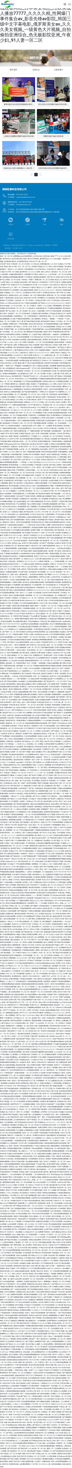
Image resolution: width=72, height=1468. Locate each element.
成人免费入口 (23, 1151)
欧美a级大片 (30, 613)
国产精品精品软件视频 (22, 347)
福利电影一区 (10, 663)
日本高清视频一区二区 (31, 955)
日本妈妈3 (15, 1193)
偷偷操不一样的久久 (7, 269)
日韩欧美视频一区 (61, 561)
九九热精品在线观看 (58, 757)
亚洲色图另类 (9, 480)
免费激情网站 (57, 694)
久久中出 (37, 512)
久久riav (12, 452)
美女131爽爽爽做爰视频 (58, 624)
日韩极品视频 (46, 668)
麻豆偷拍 (63, 914)
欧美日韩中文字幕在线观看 (43, 713)
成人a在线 (35, 715)
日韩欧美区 (32, 415)
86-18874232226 (25, 202)
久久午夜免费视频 (31, 379)
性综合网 (51, 1255)
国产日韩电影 (37, 1318)
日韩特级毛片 (44, 282)
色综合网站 (44, 449)
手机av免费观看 (37, 1148)
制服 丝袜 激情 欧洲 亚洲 (53, 527)
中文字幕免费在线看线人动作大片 (42, 1268)
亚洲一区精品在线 (48, 1018)
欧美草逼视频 (25, 530)
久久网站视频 (62, 457)
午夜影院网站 (50, 514)
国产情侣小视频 (13, 1459)
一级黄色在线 (60, 1266)
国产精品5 (11, 642)
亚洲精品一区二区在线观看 (56, 423)
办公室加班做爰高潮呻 (36, 548)
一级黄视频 (41, 663)
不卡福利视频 (39, 851)
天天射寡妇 (10, 300)
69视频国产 (45, 809)
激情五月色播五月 (47, 673)
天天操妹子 (32, 799)
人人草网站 (37, 731)
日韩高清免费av (57, 441)
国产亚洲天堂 (31, 645)
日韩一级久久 (20, 593)
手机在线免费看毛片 (25, 428)
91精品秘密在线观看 (53, 1117)
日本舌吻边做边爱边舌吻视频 (28, 626)
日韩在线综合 (29, 483)
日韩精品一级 (27, 295)
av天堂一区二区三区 (38, 1307)
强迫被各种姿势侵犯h (16, 754)
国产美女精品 (53, 747)
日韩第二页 (9, 279)
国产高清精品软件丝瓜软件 (24, 1122)
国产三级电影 (65, 668)
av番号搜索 (41, 653)
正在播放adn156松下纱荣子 (32, 292)
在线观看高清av (25, 1088)
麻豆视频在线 (26, 585)
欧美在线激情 (58, 426)
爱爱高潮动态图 (9, 666)
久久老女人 (45, 989)
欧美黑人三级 (27, 882)
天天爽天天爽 (36, 786)
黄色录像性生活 (65, 1310)
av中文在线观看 (34, 668)
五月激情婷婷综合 (20, 1120)
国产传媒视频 (49, 867)
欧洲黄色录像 (24, 360)
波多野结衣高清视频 (51, 363)
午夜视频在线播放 (28, 950)
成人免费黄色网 (61, 1062)
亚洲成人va (60, 326)
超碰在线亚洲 (57, 916)
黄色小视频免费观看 (41, 1026)
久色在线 (45, 465)
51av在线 (16, 1414)
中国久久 (56, 827)
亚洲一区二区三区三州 (47, 1435)
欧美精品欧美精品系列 (44, 1380)
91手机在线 (55, 300)
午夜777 (5, 1010)
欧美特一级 (40, 707)
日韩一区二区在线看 (43, 760)
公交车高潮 (52, 274)
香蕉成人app (16, 543)
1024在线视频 (63, 658)
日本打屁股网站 (9, 1292)
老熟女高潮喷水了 (46, 1083)
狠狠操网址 (35, 449)
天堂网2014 (46, 749)
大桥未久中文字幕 (10, 825)
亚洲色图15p (5, 848)
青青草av (42, 577)
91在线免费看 (52, 1237)
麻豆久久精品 (64, 1000)
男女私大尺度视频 (18, 1028)
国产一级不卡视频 (58, 749)
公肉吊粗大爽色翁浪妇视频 (22, 877)
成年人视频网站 (32, 506)
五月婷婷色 (58, 640)
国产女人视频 (7, 880)
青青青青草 (42, 538)
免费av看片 (56, 770)
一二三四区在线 (29, 525)
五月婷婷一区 (23, 1185)
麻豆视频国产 (47, 921)
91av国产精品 (23, 572)
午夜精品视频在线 (64, 1193)
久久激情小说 (10, 509)
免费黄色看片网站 (42, 553)
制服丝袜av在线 (50, 457)
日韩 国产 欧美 (5, 264)
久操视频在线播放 (26, 749)
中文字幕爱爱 (14, 801)
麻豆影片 (27, 726)
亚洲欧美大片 (5, 574)
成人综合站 (62, 475)
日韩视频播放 (56, 825)
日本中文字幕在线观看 (54, 311)
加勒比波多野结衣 (21, 272)
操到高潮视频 (63, 394)
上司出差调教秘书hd (37, 1352)
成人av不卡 (56, 559)
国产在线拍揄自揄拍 (63, 298)
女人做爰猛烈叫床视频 (51, 874)
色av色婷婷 (37, 749)
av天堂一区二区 (57, 976)
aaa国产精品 (42, 1420)
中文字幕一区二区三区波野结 (53, 960)
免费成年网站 (58, 921)
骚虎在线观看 (59, 342)
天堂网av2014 (28, 454)
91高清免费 (64, 540)
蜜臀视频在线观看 (15, 820)
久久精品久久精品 (21, 775)
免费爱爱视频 (66, 1430)
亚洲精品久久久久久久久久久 (27, 561)
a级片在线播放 (58, 266)
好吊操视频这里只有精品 (45, 519)
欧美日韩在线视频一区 (44, 1213)
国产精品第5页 (63, 439)
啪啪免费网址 (34, 577)
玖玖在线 (17, 279)
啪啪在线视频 (46, 911)
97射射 (22, 613)
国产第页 (43, 1107)
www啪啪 (6, 332)
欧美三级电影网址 (57, 853)
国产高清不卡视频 (35, 775)
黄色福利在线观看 (50, 788)
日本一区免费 (32, 663)
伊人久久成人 (18, 535)
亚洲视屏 (36, 454)
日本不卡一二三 (33, 773)
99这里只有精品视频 (48, 1031)
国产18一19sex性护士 (63, 1300)
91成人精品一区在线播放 (31, 780)
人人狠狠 (29, 593)
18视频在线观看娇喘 (55, 718)
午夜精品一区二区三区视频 (61, 1281)
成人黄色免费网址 (31, 994)
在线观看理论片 (25, 436)
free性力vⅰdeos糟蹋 (14, 1232)
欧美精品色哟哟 (37, 527)
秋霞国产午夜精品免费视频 (13, 814)
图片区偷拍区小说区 (23, 1383)
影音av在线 (19, 298)
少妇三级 (27, 480)
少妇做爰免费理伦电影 (36, 1143)
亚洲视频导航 (65, 334)
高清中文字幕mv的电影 (53, 386)
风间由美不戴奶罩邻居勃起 (9, 1310)
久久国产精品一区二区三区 (60, 840)
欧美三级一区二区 (15, 538)
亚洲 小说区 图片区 (60, 287)
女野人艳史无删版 (6, 1370)
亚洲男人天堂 (60, 963)
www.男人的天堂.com (53, 1367)
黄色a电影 (34, 499)
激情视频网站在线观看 (53, 582)
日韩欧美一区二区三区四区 (20, 264)
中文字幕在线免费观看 (61, 1362)
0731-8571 (20, 195)
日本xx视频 (51, 684)
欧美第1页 (55, 760)
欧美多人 (56, 1310)
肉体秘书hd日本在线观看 (52, 806)
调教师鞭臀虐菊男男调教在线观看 (59, 859)
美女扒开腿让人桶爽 (43, 525)
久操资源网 (59, 418)
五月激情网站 (9, 1122)
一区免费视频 (35, 1112)
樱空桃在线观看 (20, 914)
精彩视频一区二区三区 (29, 394)
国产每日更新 (24, 653)
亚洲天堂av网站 (33, 569)
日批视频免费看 (9, 1067)
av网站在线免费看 (41, 483)
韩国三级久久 (34, 1083)
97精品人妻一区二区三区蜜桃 (19, 906)
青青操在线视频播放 (16, 890)
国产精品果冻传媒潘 (43, 493)
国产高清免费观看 (9, 1255)
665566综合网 (46, 770)
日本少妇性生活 (54, 285)
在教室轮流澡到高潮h (61, 778)
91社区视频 (15, 530)
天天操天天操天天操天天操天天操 (48, 728)
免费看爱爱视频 (5, 874)
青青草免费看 (24, 514)
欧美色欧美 (33, 572)
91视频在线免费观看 (11, 553)
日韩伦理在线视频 (30, 1117)
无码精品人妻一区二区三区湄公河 (54, 405)
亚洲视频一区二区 (13, 394)
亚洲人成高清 (21, 569)
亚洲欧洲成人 (5, 1195)
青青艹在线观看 (60, 673)
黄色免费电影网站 (29, 757)
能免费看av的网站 (44, 1156)
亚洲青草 (18, 741)
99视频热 (18, 366)
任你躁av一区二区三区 (32, 371)
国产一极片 (41, 1117)
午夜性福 (41, 598)
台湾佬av (52, 444)
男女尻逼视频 (14, 486)
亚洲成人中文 (14, 851)
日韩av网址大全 (13, 514)
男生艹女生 (63, 801)
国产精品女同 (30, 658)
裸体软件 (6, 522)
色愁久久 (62, 1354)
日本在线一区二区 (30, 1154)
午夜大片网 (44, 603)
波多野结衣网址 (64, 350)
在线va (31, 1185)
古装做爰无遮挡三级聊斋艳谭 (49, 446)
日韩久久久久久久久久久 (33, 966)
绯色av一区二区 (25, 1109)
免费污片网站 (5, 843)
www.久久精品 (35, 642)
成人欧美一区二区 (47, 1250)
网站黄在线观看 (34, 887)
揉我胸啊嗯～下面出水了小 (10, 796)
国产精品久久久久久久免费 (54, 851)
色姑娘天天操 (66, 820)
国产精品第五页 (35, 360)
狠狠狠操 (35, 968)
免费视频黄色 (18, 389)
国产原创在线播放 (12, 770)
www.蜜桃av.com (55, 869)
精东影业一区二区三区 (59, 272)
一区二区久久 (61, 1122)
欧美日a (42, 1159)
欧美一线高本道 (8, 715)
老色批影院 (53, 394)
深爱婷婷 (7, 994)
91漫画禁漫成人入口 (45, 384)
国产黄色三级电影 (55, 465)
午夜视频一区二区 (64, 428)
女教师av (33, 653)
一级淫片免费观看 (19, 645)
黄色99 (26, 535)
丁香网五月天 (43, 392)
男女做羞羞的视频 (55, 1224)
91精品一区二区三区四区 (57, 887)
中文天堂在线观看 (48, 1305)
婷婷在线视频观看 (12, 1237)
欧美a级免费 (65, 1394)
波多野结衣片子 (13, 1005)
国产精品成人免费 (10, 345)
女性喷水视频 (53, 480)
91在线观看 (37, 593)
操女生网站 (43, 994)
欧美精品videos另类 (49, 1125)
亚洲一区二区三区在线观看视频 (44, 326)
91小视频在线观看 (65, 282)
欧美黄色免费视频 (15, 1052)
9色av (9, 1430)
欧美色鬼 (24, 1378)
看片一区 (17, 287)
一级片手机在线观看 (64, 1313)
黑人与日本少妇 (29, 859)
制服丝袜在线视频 (26, 629)
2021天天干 (30, 1375)
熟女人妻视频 (48, 942)
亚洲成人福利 (38, 867)
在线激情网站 (44, 624)
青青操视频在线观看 (14, 1357)
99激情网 (56, 332)
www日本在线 (33, 611)
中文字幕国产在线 (27, 971)
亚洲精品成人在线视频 (50, 966)
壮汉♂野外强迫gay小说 (51, 1028)
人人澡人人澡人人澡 (14, 342)
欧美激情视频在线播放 (17, 1427)
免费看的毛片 (38, 655)
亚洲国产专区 (5, 285)
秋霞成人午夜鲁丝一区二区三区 (15, 773)
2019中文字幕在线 (50, 428)
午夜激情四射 (5, 1313)
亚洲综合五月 (61, 313)
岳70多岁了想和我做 (46, 543)
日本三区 (30, 1459)
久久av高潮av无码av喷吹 (19, 282)
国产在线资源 (27, 673)
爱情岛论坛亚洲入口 (24, 467)
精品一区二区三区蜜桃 (56, 316)
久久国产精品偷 (22, 799)
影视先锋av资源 (17, 441)
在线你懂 (10, 718)
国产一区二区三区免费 (38, 373)
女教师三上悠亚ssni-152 (55, 653)
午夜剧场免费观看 (10, 548)
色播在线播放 (23, 548)
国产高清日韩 (53, 616)
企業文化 (36, 70)
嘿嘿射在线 (33, 846)
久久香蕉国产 (29, 1227)
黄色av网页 (55, 804)
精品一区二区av (31, 1420)
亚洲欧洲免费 (41, 919)
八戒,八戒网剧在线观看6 (14, 1294)
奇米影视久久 (35, 770)
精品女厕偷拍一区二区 (15, 655)
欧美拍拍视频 (27, 715)
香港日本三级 (34, 1276)
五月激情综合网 (37, 1075)
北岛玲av (23, 486)
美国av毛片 (15, 285)
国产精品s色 (36, 1253)
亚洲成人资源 (24, 1172)
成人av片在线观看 (39, 1182)
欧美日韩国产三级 (17, 1260)
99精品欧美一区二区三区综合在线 (22, 473)
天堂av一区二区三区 (7, 379)
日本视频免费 (45, 929)
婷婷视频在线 (45, 264)
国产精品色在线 (27, 932)
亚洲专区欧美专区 (57, 525)
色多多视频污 (61, 1104)
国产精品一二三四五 (61, 786)
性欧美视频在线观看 (43, 488)
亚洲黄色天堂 (9, 546)
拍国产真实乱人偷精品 (59, 353)
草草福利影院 (30, 1349)
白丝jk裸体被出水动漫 (49, 371)
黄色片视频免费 (20, 647)
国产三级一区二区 (24, 1399)
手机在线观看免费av (27, 1146)
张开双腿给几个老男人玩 (16, 397)
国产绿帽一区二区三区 (8, 337)
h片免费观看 (16, 585)
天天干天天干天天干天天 (11, 624)
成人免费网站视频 (42, 791)
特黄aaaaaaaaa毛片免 (12, 444)
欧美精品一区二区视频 (35, 744)
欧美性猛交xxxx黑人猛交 (58, 470)
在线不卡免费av (61, 402)
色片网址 (68, 514)
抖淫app (52, 313)
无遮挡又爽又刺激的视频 (20, 606)
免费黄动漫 (13, 324)
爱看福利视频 (16, 392)
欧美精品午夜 (44, 1036)
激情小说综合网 (56, 929)
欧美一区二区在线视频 (24, 1182)
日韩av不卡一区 (59, 1200)
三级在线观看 (58, 1336)
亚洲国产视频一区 (10, 329)
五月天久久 (56, 987)
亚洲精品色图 (42, 684)
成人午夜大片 (10, 1112)
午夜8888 (58, 486)
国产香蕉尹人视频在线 (56, 799)
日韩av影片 (26, 287)
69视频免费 (18, 694)
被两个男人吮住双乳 (16, 483)
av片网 (14, 363)
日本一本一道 (48, 1096)
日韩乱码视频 (30, 470)
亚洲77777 (41, 399)
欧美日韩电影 (10, 399)
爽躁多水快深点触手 (65, 1453)
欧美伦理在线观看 (26, 676)
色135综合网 (50, 1279)
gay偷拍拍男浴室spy (45, 793)
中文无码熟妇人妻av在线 (13, 1300)
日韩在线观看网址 (17, 736)
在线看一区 (14, 752)
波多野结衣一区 (52, 1070)
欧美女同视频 (42, 799)
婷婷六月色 (28, 655)
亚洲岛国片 (8, 702)
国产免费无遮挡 (16, 1245)
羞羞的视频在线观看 (37, 582)
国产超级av (59, 376)
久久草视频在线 (21, 812)
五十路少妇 (35, 264)
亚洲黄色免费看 (32, 934)
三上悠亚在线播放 (7, 1242)
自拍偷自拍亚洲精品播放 (25, 1067)
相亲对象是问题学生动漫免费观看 (12, 869)
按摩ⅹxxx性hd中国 (53, 577)
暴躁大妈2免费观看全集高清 (55, 522)
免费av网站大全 (10, 707)
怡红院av (33, 444)
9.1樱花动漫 (4, 673)
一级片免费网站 (33, 827)
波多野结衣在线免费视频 (30, 624)
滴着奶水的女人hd (15, 295)
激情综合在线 (45, 1146)
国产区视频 (26, 533)
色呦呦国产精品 (50, 496)
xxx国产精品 (5, 282)
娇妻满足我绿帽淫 (40, 277)
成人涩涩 (13, 459)
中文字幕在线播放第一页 (48, 595)
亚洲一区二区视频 (22, 1112)
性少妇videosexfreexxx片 (55, 399)
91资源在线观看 (54, 1133)
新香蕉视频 (56, 705)
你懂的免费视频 (28, 767)
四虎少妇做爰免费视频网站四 (16, 903)
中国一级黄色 (56, 1156)
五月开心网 (36, 368)
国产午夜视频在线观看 (11, 449)
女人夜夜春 (65, 1401)
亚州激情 (68, 266)
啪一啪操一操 (17, 780)
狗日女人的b (31, 486)
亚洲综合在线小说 (48, 381)
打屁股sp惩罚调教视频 (56, 619)
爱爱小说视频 (56, 1412)
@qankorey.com (29, 197)
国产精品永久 (35, 822)
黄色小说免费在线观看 (17, 595)
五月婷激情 (46, 1114)
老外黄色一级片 (64, 407)
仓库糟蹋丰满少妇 (65, 947)
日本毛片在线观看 (51, 598)
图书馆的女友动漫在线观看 (57, 1294)
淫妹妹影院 (49, 872)
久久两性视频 (30, 493)
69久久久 (9, 1443)
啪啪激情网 (4, 846)
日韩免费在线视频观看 (50, 504)
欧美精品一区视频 (57, 637)
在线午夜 (52, 517)
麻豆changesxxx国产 (23, 368)
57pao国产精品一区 (23, 1396)
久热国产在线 (9, 840)
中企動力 (15, 248)
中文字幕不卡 (32, 940)
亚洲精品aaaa (23, 345)
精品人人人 (66, 825)
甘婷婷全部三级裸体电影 (37, 1203)
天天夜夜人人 (33, 987)
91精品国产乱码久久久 (31, 376)
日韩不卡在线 (43, 1224)
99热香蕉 (12, 358)
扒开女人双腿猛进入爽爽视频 (33, 1300)
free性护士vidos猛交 (16, 793)
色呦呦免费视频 (65, 473)
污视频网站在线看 (9, 1039)
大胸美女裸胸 (17, 582)
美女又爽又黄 (36, 1266)
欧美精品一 (25, 540)
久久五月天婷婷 (40, 1237)
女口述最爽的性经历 (43, 658)
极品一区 (56, 478)
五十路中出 (28, 1135)
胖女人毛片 (54, 809)
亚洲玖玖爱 (13, 1000)
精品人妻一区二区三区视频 (58, 355)
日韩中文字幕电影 (39, 509)
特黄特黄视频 (10, 1130)
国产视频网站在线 (6, 1326)
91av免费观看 (21, 504)
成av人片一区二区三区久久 (23, 410)
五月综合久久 (64, 574)
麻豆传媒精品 (41, 1169)
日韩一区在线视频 (6, 827)
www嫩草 (55, 1360)
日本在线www (62, 723)
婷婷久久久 (43, 274)
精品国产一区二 (59, 1005)
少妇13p (58, 1250)
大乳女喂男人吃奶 (12, 1060)
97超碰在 (15, 598)
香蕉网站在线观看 (12, 908)
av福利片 (58, 543)
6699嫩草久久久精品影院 (46, 298)
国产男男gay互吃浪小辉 (21, 1206)
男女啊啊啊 (67, 499)
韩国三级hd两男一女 (16, 559)
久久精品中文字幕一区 (49, 491)
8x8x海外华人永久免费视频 (45, 1433)
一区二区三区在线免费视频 (44, 342)
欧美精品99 (7, 556)
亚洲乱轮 (51, 903)
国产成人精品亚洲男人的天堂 (47, 801)
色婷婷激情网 (61, 1060)
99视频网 (31, 997)
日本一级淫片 (37, 467)
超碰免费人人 (27, 671)
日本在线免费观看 (8, 478)
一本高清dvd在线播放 (63, 548)
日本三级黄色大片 (22, 1268)
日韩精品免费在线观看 (61, 835)
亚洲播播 (53, 366)
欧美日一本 (48, 1271)
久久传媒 (25, 846)
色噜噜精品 (38, 806)
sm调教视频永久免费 (31, 1130)
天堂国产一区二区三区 (49, 606)
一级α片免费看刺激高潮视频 (20, 1198)
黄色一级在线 (35, 817)
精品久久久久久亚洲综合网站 (50, 754)
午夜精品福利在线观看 (15, 525)
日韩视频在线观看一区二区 (32, 608)
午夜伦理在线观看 (12, 360)
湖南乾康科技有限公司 (14, 189)
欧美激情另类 (17, 376)
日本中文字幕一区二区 (39, 580)
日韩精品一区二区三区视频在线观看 (15, 415)
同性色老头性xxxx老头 (29, 407)
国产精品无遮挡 (26, 551)
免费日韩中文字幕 (30, 1333)
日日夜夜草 (16, 971)
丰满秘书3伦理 (15, 1200)
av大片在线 (67, 752)
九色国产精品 (37, 334)
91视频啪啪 (42, 1427)
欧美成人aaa (54, 1036)
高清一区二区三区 (45, 953)
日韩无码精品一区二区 (21, 1177)
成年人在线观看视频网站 (55, 1341)
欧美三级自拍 (43, 1315)
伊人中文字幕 (34, 1360)
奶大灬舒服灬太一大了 (12, 407)
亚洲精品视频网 (31, 1427)
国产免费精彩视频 (16, 1297)
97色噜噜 (15, 1172)
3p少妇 (11, 937)
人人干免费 (67, 360)
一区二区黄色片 (64, 671)
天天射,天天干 (62, 564)
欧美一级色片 (32, 1062)
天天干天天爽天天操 (49, 775)
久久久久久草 (15, 551)
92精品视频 (43, 1133)
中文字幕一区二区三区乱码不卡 (34, 1367)
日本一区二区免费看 (46, 773)
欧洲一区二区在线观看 (63, 867)
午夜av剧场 (4, 533)
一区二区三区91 (61, 681)
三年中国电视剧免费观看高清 (26, 358)
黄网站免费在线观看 (22, 619)
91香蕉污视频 (9, 587)
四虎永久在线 (43, 736)
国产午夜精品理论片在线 (17, 1180)
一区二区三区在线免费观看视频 (35, 814)
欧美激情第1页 (41, 308)
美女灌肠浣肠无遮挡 (20, 621)
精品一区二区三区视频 (55, 645)
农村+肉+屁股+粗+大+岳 (49, 947)
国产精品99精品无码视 (32, 321)
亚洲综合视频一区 (48, 1020)
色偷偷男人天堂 (37, 726)
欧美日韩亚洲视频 (55, 1109)
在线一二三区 (66, 1140)
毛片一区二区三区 (24, 266)
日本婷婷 (7, 598)
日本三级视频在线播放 (43, 350)
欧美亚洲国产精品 (53, 1164)
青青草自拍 (59, 1279)
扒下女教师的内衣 (55, 360)
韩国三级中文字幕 (10, 266)
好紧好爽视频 (14, 979)
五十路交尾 (19, 269)
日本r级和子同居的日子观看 (50, 817)
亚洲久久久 (7, 512)
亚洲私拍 (23, 686)
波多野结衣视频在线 (10, 1399)
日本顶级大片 (35, 480)
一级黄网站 (19, 1281)
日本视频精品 (57, 846)
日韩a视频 (40, 1331)
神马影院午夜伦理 (63, 1172)
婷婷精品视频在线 (50, 1326)
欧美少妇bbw (37, 908)
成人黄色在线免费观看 (14, 1133)
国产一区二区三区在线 (56, 736)
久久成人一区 (12, 1247)
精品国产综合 (23, 825)
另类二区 (15, 989)
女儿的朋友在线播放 (13, 426)
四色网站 (62, 613)
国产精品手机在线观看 (62, 942)
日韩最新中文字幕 (15, 1091)
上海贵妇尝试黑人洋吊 (43, 300)
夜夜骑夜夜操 (27, 1187)
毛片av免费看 (22, 1284)
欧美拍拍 (50, 1399)
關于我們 (13, 70)
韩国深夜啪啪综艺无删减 (49, 368)
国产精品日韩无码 (23, 1323)
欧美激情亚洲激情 (65, 1091)
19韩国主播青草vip (11, 384)
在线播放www (25, 499)
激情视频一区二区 (32, 595)
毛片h (56, 1245)
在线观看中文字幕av (31, 274)
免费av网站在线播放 (30, 694)
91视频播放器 (6, 950)
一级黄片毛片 (9, 366)
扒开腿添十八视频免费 (56, 692)
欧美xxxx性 (60, 814)
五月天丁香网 (7, 1414)
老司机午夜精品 (28, 1274)
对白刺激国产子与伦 (43, 853)
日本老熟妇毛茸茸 (29, 1221)
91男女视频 (5, 1054)
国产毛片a (36, 796)
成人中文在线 (50, 402)
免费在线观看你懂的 (19, 405)
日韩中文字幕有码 (29, 1169)
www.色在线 (41, 645)
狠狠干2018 (48, 332)
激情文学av (51, 1378)
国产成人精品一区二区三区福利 (17, 311)
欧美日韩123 (42, 1062)
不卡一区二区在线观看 (51, 1328)
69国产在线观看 (28, 342)
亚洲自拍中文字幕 (45, 611)
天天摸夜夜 (54, 1260)
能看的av (27, 402)
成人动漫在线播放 (20, 501)
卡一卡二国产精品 (41, 767)
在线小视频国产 (65, 324)
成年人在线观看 (9, 413)
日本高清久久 (61, 739)
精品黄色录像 (18, 760)
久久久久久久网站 (38, 402)
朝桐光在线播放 (19, 1326)
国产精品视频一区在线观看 (21, 1253)
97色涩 (46, 1370)
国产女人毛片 (21, 1015)
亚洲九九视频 (30, 519)
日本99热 (21, 491)
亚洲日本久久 (35, 1005)
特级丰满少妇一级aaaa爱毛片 (17, 1219)
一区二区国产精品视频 (46, 566)
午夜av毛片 (61, 496)
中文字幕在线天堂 (36, 337)
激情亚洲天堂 (10, 720)
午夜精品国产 (9, 1073)
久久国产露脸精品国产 (29, 856)
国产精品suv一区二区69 (30, 741)
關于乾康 (36, 58)
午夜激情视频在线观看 (35, 981)
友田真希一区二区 (26, 731)
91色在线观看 (28, 1357)
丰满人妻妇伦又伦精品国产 (42, 979)
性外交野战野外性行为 (60, 765)
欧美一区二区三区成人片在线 (49, 934)
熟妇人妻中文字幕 (65, 1067)
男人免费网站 (28, 713)
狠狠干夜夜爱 (14, 436)
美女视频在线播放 (32, 1161)
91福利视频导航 (16, 454)
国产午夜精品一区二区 (35, 1120)
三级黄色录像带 (17, 634)
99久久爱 (20, 321)
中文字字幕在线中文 (35, 405)
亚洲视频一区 (26, 334)
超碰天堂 (62, 971)
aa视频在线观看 (11, 572)
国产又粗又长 (27, 386)
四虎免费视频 (53, 890)
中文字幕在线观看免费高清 (29, 603)
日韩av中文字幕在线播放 (9, 1151)
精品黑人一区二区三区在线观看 (37, 973)
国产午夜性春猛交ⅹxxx (49, 900)
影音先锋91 (46, 731)
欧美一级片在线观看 (40, 692)
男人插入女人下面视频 (14, 1221)
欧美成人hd (30, 1412)
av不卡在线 (17, 637)
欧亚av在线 (42, 358)
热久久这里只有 (43, 394)
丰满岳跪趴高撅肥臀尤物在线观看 (48, 843)
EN (70, 4)
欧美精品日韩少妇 (38, 522)
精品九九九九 (29, 559)
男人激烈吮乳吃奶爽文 (12, 853)
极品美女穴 (24, 353)
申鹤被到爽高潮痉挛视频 (34, 1326)
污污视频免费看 (20, 840)
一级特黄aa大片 (16, 767)
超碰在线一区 (10, 723)
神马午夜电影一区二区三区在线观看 (12, 1101)
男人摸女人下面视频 (51, 1067)
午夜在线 (67, 436)
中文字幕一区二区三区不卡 (51, 512)
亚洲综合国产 (48, 655)
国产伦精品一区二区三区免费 (10, 475)
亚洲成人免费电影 (6, 347)
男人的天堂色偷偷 (16, 929)
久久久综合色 (43, 285)
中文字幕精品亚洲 (54, 483)
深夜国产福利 (41, 1258)
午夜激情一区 (26, 838)
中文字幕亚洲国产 (50, 347)
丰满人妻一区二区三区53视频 (58, 733)
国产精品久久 (53, 1333)
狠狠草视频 (65, 817)
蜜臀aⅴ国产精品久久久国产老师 (47, 950)
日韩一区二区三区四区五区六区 (29, 1031)
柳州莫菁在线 (10, 504)
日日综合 (16, 880)
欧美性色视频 (34, 540)
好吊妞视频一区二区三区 (46, 572)
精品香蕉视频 (57, 506)
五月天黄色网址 (56, 1211)
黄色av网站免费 (42, 686)
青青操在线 (17, 1266)
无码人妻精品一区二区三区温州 (47, 613)
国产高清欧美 (53, 339)
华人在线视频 (43, 499)
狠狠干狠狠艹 (35, 606)
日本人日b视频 (9, 1276)
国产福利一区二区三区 (44, 1422)
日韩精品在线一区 (6, 410)
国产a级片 (3, 313)
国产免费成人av (38, 762)
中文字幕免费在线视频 (57, 634)
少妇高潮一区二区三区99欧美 (52, 436)
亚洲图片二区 (55, 1394)
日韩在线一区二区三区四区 (24, 300)
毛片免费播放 (37, 413)
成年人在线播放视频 (45, 848)
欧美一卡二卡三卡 (41, 971)
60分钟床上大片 (32, 914)
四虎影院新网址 (6, 418)
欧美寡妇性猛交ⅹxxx (39, 1399)
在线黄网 (54, 658)
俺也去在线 (54, 783)
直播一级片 (14, 574)
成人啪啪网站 (36, 319)
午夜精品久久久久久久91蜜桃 (40, 1323)
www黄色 (37, 1459)
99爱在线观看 (43, 856)
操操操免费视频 (45, 1276)
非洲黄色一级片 (29, 760)
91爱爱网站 (20, 470)
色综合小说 (35, 1086)
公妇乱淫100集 (6, 692)
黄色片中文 (55, 668)
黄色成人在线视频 (50, 439)
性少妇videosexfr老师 (58, 895)
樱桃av (65, 386)
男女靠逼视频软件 (66, 950)
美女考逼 (26, 1052)
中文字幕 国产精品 (53, 509)
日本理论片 (10, 947)
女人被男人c (45, 1260)
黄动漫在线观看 (63, 1357)
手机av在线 (36, 673)
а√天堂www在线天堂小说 (15, 303)
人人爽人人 (16, 1404)
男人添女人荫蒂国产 (51, 501)
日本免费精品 (67, 527)
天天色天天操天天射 (37, 514)
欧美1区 (37, 1412)
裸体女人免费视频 (62, 1020)
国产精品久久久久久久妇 (43, 835)
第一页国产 (22, 783)
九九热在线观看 (14, 1394)
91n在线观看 (23, 1093)
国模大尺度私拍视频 (21, 1216)
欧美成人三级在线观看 (9, 911)
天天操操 (42, 1073)
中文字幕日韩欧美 (30, 399)
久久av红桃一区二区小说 (44, 1023)
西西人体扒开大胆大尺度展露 (50, 741)
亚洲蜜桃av (14, 1057)
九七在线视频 (23, 1240)
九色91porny (31, 686)
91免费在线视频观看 (55, 308)
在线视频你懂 (56, 431)
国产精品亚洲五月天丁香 (15, 1002)
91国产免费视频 (63, 1166)
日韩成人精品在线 (47, 459)
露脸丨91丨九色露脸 (45, 426)
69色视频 (43, 679)
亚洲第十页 (38, 921)
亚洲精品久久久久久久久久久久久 (38, 590)
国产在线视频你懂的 (17, 519)
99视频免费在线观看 (7, 872)
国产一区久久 (61, 1440)
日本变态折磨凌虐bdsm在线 (59, 600)
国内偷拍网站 (11, 684)
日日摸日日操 (7, 806)
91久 (9, 1193)
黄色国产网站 (67, 846)
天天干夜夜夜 (66, 869)
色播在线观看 (20, 1073)
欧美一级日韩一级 (29, 1422)
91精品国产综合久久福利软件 (55, 707)
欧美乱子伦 (8, 535)
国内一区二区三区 (15, 846)
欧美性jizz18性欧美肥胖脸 (33, 389)
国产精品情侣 (15, 856)
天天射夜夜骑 (37, 585)
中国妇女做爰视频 (31, 303)
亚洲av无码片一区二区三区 (28, 446)
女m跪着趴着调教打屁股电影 (43, 877)
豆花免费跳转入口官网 (38, 418)
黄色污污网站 (57, 611)
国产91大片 (24, 1013)
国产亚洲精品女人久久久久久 (22, 710)
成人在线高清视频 (52, 632)
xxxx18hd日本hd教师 (36, 1013)
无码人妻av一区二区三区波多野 (39, 825)
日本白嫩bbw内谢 (27, 475)
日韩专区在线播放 (25, 1318)
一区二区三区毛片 (37, 1206)
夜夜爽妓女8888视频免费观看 (13, 277)
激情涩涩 (68, 619)
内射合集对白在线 (41, 747)
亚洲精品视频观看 (58, 1151)
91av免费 (34, 616)
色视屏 (48, 1159)
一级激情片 (55, 334)
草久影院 (58, 551)
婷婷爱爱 (47, 981)
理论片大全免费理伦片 (40, 1430)
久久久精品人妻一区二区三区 (45, 739)
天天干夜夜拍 (56, 1240)
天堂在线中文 (52, 269)
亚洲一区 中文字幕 (48, 533)
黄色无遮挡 (50, 418)
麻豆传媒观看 (5, 1020)
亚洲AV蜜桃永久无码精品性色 (61, 415)
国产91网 (60, 292)
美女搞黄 (26, 1352)
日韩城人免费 (57, 345)
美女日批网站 (14, 1354)
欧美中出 (36, 355)
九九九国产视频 (52, 671)
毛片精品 (35, 1010)
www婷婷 (20, 660)
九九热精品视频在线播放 (56, 556)
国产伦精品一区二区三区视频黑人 (21, 1373)
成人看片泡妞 (43, 890)
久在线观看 (18, 882)
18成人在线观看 (34, 345)
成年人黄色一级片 (57, 488)
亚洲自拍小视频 (17, 512)
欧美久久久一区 (64, 890)
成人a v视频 (16, 1234)
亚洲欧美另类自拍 (49, 292)
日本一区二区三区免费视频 (58, 791)
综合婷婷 (24, 997)
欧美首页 (43, 733)
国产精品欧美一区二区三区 (49, 540)
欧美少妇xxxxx (6, 376)
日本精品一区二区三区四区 (41, 924)
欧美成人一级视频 (48, 319)
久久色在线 (13, 660)
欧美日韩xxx (19, 379)
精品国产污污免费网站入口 (58, 392)
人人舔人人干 (10, 981)
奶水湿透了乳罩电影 (60, 410)
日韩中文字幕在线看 (12, 611)
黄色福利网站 (12, 626)
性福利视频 (33, 1234)
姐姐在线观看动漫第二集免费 (37, 339)
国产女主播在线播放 (27, 851)
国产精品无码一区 (16, 786)
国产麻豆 (54, 1130)
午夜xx (37, 1146)
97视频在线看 (12, 1203)
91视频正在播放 (63, 606)
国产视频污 (35, 906)
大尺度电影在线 (28, 820)
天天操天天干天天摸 (41, 1185)
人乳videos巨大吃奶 (46, 376)
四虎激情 (30, 806)
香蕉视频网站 (63, 452)
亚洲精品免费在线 (58, 1388)
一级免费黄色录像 (20, 1140)
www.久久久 (53, 407)
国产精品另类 (28, 512)
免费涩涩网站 (43, 1127)
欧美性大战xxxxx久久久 (28, 600)
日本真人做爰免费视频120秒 (20, 580)
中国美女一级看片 (27, 279)
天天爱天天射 (38, 932)
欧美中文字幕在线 (49, 882)
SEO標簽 (55, 245)
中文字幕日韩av (40, 269)
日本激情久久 (24, 1409)
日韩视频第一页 (38, 872)
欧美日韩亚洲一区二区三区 (15, 308)
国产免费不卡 (58, 713)
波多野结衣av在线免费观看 (40, 1198)
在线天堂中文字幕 (30, 298)
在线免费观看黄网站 (61, 1247)
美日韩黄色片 (24, 1193)
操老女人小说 (47, 864)
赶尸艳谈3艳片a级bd (22, 546)
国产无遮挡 (52, 723)
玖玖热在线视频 (49, 726)
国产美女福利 (5, 530)
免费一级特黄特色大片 (21, 418)
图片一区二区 (24, 306)
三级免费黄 (4, 754)
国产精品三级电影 (35, 958)
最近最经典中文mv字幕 (57, 1185)
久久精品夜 (11, 762)
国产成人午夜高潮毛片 (8, 1284)
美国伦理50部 (5, 833)
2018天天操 (54, 282)
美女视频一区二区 (57, 1386)
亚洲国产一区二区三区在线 (32, 689)
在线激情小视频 (24, 384)
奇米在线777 (20, 496)
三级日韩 (54, 350)
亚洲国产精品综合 (45, 914)
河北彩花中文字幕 (13, 1401)
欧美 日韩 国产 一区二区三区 (52, 608)
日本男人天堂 (27, 326)
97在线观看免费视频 (51, 324)
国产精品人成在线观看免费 (15, 590)
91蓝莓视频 (20, 509)
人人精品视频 (23, 1440)
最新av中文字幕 (63, 269)
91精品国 (38, 465)
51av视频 (19, 1130)
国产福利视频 (46, 431)
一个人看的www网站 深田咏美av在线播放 (34, 564)
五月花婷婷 (67, 929)
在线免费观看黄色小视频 (45, 486)
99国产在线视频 (43, 783)
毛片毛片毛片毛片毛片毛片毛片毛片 (56, 337)
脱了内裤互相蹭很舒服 (18, 431)
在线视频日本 (27, 366)
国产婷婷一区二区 (9, 632)
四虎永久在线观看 (44, 694)
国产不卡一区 (9, 778)
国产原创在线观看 (10, 681)
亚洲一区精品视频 (42, 433)
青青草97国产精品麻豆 (22, 616)
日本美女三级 (40, 473)
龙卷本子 (7, 859)
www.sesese (17, 1388)
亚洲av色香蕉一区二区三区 (21, 926)
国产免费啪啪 (60, 1255)
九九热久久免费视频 (44, 765)
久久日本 (62, 368)
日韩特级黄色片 (33, 316)
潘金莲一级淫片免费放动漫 (50, 454)
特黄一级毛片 (12, 1080)
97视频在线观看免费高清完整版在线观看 (53, 379)
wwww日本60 (39, 457)
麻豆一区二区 (22, 987)
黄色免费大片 (58, 535)
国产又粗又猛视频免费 (55, 538)
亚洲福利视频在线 (21, 1159)
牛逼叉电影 (4, 1000)
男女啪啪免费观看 (45, 506)
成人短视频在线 (47, 786)
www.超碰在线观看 (26, 290)
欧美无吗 (30, 937)
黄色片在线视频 (5, 493)
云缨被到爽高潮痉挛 (16, 274)
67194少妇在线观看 (23, 1302)
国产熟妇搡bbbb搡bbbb (56, 1041)
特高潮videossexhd (41, 634)
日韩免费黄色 (29, 269)
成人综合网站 (5, 431)
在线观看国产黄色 (54, 856)
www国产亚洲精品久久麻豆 (55, 1073)
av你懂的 (40, 1414)
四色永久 (45, 360)
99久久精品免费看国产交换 (52, 752)
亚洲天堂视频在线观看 (63, 647)
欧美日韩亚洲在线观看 (49, 452)
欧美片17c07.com (40, 556)
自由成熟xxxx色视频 (19, 339)
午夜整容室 (27, 1148)
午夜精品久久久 (28, 457)
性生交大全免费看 (19, 806)
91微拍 (23, 934)
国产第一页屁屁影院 (36, 788)
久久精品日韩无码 (51, 1206)
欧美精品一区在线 (55, 433)
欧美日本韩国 (31, 496)
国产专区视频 (10, 900)
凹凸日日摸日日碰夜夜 (11, 731)
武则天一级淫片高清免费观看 (53, 389)
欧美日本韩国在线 (22, 1083)
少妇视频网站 (36, 1114)
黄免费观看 (22, 506)
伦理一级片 (43, 1294)
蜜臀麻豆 (60, 1274)
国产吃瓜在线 (12, 1448)
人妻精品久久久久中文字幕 (49, 1383)
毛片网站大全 (15, 1195)
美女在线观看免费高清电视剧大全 (32, 439)
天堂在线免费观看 (23, 337)
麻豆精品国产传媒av (48, 321)
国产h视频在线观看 (7, 812)
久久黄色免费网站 (16, 488)
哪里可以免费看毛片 (58, 744)
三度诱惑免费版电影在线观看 (10, 984)
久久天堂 (54, 264)
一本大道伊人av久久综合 (26, 1446)
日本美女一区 (56, 1425)
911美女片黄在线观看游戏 (34, 363)
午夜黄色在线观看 (24, 329)
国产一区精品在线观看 (18, 1289)
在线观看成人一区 (20, 316)
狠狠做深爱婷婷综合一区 (33, 660)
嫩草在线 (53, 1172)
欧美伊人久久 (9, 619)
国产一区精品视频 (6, 882)
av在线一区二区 (25, 449)
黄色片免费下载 (25, 1114)
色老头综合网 (38, 1373)
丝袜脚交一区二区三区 (58, 1161)
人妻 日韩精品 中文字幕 (34, 1028)
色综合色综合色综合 (36, 324)
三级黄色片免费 (63, 1258)
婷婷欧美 (47, 1292)
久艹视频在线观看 (33, 431)
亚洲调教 (23, 1459)
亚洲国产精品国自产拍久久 (33, 1281)
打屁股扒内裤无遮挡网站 (40, 313)
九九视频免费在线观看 (29, 848)
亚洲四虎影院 (17, 608)
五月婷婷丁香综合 (21, 577)
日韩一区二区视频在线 (41, 676)
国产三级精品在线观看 (41, 366)
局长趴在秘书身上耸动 (59, 937)
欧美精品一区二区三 (33, 491)
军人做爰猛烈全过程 (55, 1080)
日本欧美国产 (23, 788)
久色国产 (38, 1461)
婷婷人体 (68, 373)
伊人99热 (19, 399)
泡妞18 (25, 976)
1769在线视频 (23, 324)
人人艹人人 (11, 835)
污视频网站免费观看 (34, 1007)
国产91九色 (53, 449)
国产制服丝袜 (29, 747)
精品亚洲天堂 (48, 908)
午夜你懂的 (33, 1417)
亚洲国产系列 (52, 994)
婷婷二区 (66, 345)
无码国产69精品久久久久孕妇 (42, 266)
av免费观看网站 (25, 1464)
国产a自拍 (11, 1041)
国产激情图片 (22, 679)
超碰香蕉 (44, 718)
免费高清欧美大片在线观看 (13, 371)
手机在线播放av (33, 621)
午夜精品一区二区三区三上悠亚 (46, 475)
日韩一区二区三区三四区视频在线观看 (33, 423)
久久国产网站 (30, 919)
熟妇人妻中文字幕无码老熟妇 (49, 1002)
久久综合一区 (17, 942)
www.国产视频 (43, 940)
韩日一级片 (55, 1114)
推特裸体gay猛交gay (55, 767)
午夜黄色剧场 (9, 298)
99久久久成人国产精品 (29, 566)
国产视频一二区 (59, 793)
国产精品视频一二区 (58, 493)
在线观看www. (61, 517)
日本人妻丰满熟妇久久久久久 (22, 867)
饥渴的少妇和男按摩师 (15, 1154)
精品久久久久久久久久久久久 (44, 290)
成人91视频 (46, 467)
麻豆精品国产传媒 (63, 1148)
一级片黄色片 (66, 431)
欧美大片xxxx (50, 548)
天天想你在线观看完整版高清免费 (19, 640)
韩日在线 (30, 1026)
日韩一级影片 (7, 877)
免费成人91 (5, 1070)
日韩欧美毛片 (67, 1211)
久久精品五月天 (54, 940)
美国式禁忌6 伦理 (23, 885)
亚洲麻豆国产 (62, 595)
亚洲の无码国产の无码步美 (25, 707)
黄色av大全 (37, 1187)
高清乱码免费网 (6, 621)
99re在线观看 (50, 697)
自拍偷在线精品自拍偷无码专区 (17, 1360)
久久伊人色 (20, 723)
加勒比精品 (22, 1425)
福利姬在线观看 (9, 496)
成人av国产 (8, 1007)
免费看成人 (60, 1446)
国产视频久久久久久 (52, 574)
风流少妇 (59, 290)
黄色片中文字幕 (17, 859)
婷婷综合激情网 (5, 942)
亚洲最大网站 (61, 1088)
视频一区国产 (29, 1370)
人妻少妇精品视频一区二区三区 (14, 919)
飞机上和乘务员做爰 (34, 504)
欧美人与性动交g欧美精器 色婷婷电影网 (14, 1315)
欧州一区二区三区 (43, 1391)
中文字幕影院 (54, 1370)
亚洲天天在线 (63, 642)
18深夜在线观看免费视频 (60, 1159)
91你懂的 (15, 603)
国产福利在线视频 (52, 473)
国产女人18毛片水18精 (31, 929)
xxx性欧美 (29, 509)
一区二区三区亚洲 (30, 441)
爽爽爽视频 (43, 968)
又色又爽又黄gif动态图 (43, 559)
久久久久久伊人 (14, 353)
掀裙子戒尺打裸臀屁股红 (22, 527)
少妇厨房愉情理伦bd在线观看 (24, 1433)
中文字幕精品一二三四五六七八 (15, 744)
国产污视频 (7, 606)
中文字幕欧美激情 (39, 295)
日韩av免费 (39, 861)
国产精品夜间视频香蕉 (30, 392)
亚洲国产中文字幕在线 (49, 796)
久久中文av (15, 306)
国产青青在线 (51, 1313)
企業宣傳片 (58, 70)
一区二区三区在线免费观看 (42, 478)
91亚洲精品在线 (11, 1425)
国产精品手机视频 (10, 1240)
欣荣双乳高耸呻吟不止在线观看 (22, 898)
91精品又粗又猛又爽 (30, 538)
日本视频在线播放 (6, 501)
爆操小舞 (21, 363)
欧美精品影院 (44, 906)
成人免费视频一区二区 (24, 478)
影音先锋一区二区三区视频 (62, 689)
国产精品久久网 (45, 1286)
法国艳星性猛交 (63, 994)
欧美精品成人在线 (55, 499)
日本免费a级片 (5, 446)
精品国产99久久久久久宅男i (12, 713)
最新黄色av (43, 569)
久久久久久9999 (53, 1420)
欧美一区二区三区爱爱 (31, 1133)
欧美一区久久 (38, 1357)
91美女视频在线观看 (27, 830)
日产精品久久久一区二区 (28, 598)
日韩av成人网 (45, 621)
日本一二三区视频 (61, 566)
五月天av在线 (53, 1112)
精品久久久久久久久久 (59, 1404)
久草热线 (18, 457)
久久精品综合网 (33, 679)
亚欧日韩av (60, 1034)
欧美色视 (44, 480)
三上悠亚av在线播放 (27, 465)
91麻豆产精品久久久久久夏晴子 (41, 287)
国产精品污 (18, 326)
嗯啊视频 (47, 1281)
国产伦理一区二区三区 (24, 413)
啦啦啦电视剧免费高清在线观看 (36, 723)
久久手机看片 (62, 1125)
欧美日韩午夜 (65, 332)
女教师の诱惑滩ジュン (46, 561)
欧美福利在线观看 (7, 1049)
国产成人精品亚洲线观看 (13, 386)
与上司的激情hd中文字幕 (29, 285)
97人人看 (12, 1075)
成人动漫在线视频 (8, 1065)
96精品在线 (25, 444)
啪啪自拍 (47, 1075)
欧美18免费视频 (13, 653)
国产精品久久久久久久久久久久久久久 (51, 303)
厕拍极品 (13, 1125)
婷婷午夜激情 (31, 702)
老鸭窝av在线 (5, 893)
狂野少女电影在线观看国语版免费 (55, 413)
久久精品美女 (30, 308)
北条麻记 (29, 397)
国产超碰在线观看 (17, 994)
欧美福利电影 (14, 465)
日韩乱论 (24, 611)
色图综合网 (46, 334)
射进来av (14, 556)
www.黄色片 (4, 958)
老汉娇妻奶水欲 (23, 373)
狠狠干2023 (13, 1461)
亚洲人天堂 (57, 1380)
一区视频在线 (5, 551)
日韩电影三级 (56, 629)
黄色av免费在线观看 (28, 1164)
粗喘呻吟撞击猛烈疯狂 (52, 812)
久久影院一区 (53, 971)
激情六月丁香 (46, 822)
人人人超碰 (44, 355)
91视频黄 (18, 947)
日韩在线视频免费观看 (20, 887)
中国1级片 (28, 762)
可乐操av (27, 1305)
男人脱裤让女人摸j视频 (59, 1391)
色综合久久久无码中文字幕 (9, 439)
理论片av (68, 919)
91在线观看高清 (15, 673)
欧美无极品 (19, 480)
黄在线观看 (66, 311)
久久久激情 (48, 306)
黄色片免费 (65, 559)
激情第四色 (43, 316)
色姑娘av (63, 632)
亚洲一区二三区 (29, 488)
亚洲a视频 (67, 376)
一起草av (18, 650)
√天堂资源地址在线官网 (41, 629)
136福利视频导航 (38, 329)
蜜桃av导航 (11, 470)
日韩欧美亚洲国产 (10, 420)
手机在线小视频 (54, 1430)
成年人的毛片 (46, 272)
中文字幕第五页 (43, 407)
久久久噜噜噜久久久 (11, 629)
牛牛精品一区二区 (62, 321)
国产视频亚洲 (67, 1373)
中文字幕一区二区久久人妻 (41, 1464)
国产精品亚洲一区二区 (63, 530)
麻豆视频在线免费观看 (8, 517)
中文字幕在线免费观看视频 (32, 381)
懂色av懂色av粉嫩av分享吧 (58, 569)
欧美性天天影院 (38, 386)
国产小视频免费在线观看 (26, 420)
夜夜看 (2, 300)
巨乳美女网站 (63, 1078)
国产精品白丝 (34, 282)
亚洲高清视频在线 (44, 441)
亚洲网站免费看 (25, 1310)
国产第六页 (51, 277)
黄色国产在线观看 (12, 499)
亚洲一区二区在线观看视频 (52, 1093)
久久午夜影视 (39, 820)
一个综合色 (14, 676)
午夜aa (50, 1245)
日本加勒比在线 (29, 1258)
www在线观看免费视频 (53, 329)
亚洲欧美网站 (21, 720)
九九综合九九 (18, 355)
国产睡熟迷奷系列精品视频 (33, 332)
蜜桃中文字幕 (49, 1302)
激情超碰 (36, 733)
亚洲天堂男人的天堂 (40, 1245)
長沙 (21, 248)
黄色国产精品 (59, 519)
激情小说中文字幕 (16, 1333)
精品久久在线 (63, 1206)
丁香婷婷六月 (58, 1297)
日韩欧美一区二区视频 (64, 1443)
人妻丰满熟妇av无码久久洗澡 (23, 350)
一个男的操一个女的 (63, 319)
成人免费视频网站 (36, 347)
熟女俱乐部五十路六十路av (42, 1336)
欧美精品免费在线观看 (15, 402)
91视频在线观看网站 (23, 319)
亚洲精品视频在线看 (57, 989)
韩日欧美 (26, 582)
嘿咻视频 (12, 958)
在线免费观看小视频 (63, 444)
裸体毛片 (10, 1135)
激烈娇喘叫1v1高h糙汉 (11, 423)
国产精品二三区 (44, 637)
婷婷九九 (7, 392)
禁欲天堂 (64, 285)
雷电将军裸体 (49, 530)
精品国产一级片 (34, 1339)
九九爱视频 (14, 1054)
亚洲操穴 (34, 384)
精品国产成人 (36, 1018)
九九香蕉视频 (14, 1386)
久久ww (16, 613)
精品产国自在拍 (46, 345)
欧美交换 (61, 893)
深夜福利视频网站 (61, 626)
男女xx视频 (39, 1274)
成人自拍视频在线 (9, 368)
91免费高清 (8, 1018)
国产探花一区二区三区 (23, 1044)
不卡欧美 (49, 1234)
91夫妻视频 (68, 908)
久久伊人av (20, 791)
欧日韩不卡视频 (42, 444)
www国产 (63, 1026)
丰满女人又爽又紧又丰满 (55, 373)
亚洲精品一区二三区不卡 (13, 292)
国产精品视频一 (28, 1174)
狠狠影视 (27, 786)
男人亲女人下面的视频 (37, 311)
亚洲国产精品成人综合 (27, 433)
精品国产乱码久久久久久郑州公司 (14, 960)
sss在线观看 (11, 1224)
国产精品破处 (42, 616)
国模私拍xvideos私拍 (49, 1177)
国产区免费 (28, 355)
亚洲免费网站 (65, 940)
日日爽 (12, 319)
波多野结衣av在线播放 (29, 697)
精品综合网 (15, 600)
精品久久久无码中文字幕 (63, 279)
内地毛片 (53, 564)
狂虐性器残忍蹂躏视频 (56, 1347)
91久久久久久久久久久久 (48, 1046)
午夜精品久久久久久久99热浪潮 (41, 535)
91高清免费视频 (57, 822)
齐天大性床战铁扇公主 (51, 585)
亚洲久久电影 (29, 634)
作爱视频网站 (57, 306)
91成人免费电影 (26, 796)
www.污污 (50, 358)
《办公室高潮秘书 (6, 326)
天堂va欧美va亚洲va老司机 (39, 1172)
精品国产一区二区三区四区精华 (19, 313)
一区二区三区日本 (16, 332)
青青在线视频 (24, 1005)
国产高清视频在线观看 (35, 1289)
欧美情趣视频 (38, 942)
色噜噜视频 (18, 381)
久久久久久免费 (34, 272)
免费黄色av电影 (20, 937)
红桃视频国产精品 (43, 415)
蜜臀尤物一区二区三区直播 (44, 279)
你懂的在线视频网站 (10, 373)
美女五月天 (46, 880)
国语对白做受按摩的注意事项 (10, 334)
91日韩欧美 (29, 277)
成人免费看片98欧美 (42, 1232)
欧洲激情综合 (17, 976)
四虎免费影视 (51, 1135)
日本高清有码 (29, 739)
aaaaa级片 (20, 762)
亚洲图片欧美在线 (51, 762)
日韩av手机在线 (5, 363)
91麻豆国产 (34, 1036)
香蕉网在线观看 (34, 718)
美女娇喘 (67, 1336)
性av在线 (17, 540)
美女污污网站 (59, 655)
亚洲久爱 (6, 929)
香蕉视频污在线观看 (8, 1083)
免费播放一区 (24, 770)
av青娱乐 (23, 1062)
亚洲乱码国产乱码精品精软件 (46, 420)
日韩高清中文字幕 (45, 827)
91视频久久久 (36, 436)
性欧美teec (36, 1383)
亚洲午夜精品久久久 (27, 1237)
